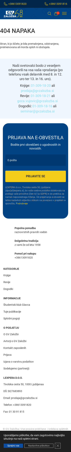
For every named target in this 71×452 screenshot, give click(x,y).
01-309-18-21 (41, 96)
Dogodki (8, 288)
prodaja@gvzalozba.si (37, 91)
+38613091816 (58, 3)
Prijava (7, 354)
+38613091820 (17, 3)
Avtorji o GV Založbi (14, 341)
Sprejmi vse (13, 445)
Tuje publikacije (12, 311)
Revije (6, 282)
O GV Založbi (11, 334)
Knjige (7, 275)
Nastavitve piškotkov (39, 445)
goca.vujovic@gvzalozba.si (37, 101)
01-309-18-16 (42, 106)
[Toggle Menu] (64, 13)
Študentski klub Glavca (16, 304)
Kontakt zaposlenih (14, 347)
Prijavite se (35, 176)
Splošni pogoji (11, 318)
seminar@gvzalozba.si (37, 111)
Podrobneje (22, 203)
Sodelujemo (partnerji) (16, 368)
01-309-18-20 (41, 86)
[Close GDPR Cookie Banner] (58, 446)
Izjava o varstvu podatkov (18, 361)
